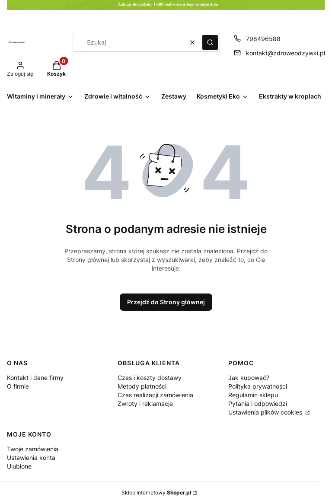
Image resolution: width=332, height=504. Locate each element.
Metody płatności (142, 386)
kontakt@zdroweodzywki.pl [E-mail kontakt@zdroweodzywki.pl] (285, 53)
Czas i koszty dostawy (150, 377)
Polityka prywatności (257, 386)
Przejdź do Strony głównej (166, 302)
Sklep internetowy (156, 492)
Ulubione (19, 466)
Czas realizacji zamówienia (155, 395)
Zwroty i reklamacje (145, 403)
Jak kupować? (248, 377)
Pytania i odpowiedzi (257, 403)
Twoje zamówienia (32, 449)
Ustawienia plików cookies (266, 412)
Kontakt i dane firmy (35, 377)
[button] (210, 42)
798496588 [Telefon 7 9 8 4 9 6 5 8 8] (263, 38)
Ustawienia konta (31, 457)
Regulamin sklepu (253, 395)
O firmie (18, 386)
